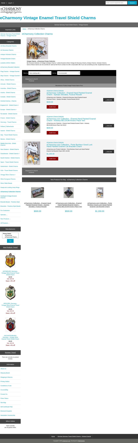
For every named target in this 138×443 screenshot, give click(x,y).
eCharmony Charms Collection (55, 90)
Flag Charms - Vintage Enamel (10, 71)
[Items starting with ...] (39, 73)
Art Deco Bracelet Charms (8, 46)
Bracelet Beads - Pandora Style (10, 202)
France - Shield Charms (8, 118)
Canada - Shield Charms (8, 97)
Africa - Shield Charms (7, 80)
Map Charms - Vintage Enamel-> (11, 75)
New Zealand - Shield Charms (10, 149)
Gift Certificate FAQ (6, 407)
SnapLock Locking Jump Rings (10, 187)
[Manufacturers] (10, 235)
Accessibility (4, 390)
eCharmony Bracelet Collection (10, 67)
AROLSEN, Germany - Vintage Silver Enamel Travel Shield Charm (10, 296)
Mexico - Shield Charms (8, 139)
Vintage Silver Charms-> (8, 175)
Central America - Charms (8, 101)
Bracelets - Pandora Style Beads (10, 206)
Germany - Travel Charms (8, 122)
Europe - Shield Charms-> (8, 109)
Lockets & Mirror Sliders (8, 63)
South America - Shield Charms (10, 158)
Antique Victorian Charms (8, 54)
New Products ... (6, 219)
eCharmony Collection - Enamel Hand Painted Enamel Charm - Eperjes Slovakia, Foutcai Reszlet (69, 94)
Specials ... (4, 214)
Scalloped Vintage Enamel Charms (9, 197)
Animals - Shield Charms (8, 84)
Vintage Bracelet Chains (8, 58)
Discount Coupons (6, 411)
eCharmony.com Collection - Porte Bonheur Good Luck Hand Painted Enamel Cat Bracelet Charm (69, 145)
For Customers (5, 210)
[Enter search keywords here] (116, 3)
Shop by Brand (5, 373)
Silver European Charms (8, 179)
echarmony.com (66, 440)
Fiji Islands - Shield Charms (9, 114)
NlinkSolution (81, 440)
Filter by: (25, 73)
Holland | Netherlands (7, 126)
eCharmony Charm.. (10, 237)
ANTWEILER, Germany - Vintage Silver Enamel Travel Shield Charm (10, 264)
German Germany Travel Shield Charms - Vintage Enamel (71, 25)
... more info (108, 99)
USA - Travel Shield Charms (9, 170)
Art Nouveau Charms (7, 50)
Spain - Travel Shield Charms (9, 162)
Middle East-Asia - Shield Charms (8, 144)
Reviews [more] (10, 352)
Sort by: (54, 73)
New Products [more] (10, 247)
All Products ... (5, 223)
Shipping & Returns (6, 377)
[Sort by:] (68, 73)
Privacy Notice (5, 381)
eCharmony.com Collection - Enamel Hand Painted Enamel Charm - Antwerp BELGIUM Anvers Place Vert (71, 120)
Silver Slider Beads (6, 183)
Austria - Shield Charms (8, 92)
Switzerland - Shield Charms (9, 166)
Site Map (3, 402)
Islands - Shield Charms (8, 130)
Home (3, 3)
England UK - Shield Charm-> (10, 105)
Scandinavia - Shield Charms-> (10, 153)
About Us (3, 368)
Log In (10, 3)
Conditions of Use (6, 385)
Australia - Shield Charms (8, 88)
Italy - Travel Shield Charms (9, 135)
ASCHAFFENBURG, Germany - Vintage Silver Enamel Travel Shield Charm (10, 328)
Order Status (4, 398)
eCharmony (10, 235)
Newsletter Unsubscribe (8, 415)
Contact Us (4, 394)
